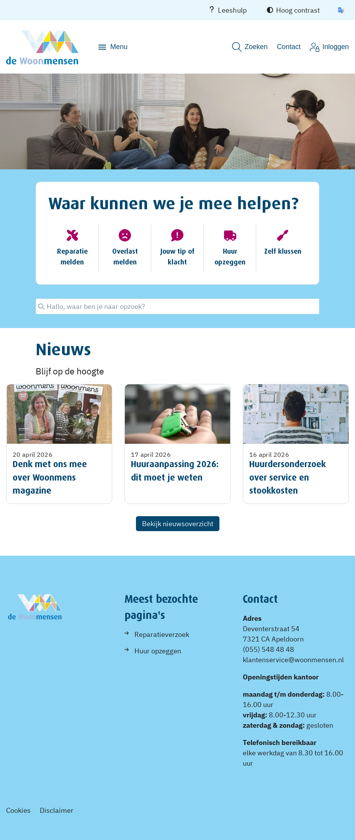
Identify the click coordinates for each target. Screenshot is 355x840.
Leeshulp (228, 10)
